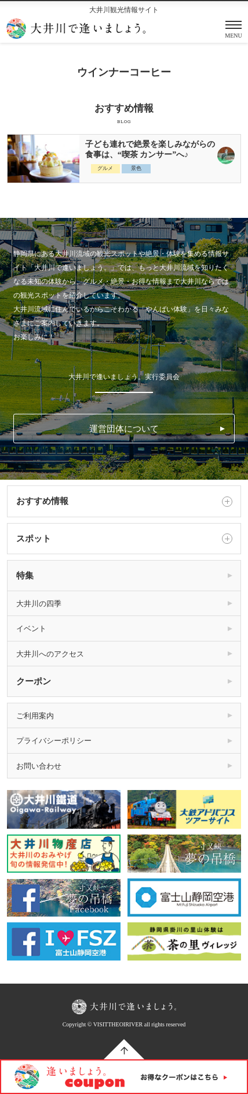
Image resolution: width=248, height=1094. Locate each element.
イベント (31, 628)
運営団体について (124, 428)
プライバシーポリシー (54, 740)
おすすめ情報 (124, 501)
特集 (25, 575)
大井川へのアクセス (50, 654)
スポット (124, 538)
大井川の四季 (38, 603)
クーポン (33, 681)
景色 (136, 168)
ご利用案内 (35, 715)
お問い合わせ (38, 766)
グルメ (105, 168)
